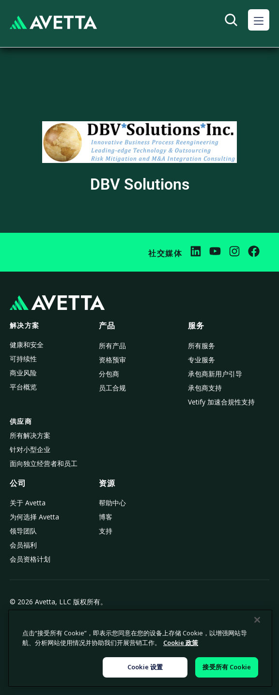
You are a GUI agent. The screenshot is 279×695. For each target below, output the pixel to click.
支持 (105, 530)
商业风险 (23, 372)
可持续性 (23, 358)
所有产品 (112, 345)
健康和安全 (27, 344)
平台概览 (23, 386)
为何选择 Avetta (34, 516)
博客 (105, 516)
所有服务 (201, 345)
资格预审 (112, 359)
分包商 (109, 373)
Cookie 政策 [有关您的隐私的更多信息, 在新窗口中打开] (180, 642)
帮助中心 (112, 502)
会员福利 (23, 545)
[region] (140, 648)
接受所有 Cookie (226, 667)
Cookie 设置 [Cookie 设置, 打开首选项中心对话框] (145, 667)
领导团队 (23, 530)
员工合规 (112, 387)
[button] (258, 20)
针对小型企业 (30, 449)
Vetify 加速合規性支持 (221, 401)
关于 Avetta (28, 502)
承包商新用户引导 (215, 373)
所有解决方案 (30, 435)
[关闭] (257, 619)
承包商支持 (205, 387)
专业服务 (201, 359)
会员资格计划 (30, 559)
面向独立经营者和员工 (44, 463)
